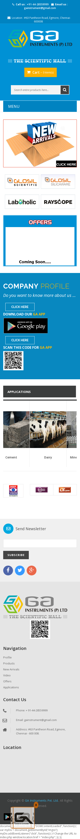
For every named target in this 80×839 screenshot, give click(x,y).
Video (7, 675)
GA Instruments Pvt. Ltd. (41, 800)
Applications (11, 687)
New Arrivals (11, 669)
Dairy (63, 457)
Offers (7, 681)
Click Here (20, 307)
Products (9, 663)
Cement (26, 457)
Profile (7, 657)
